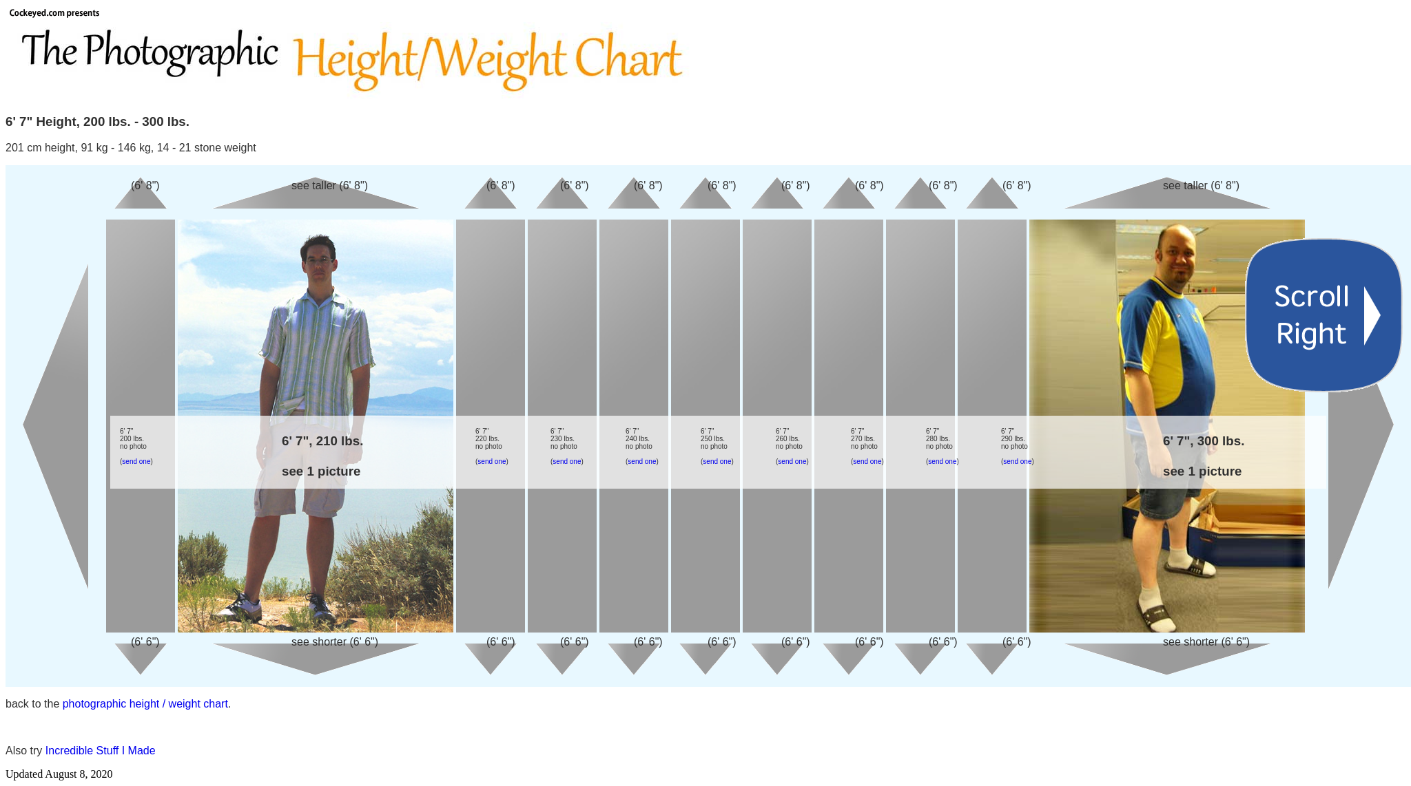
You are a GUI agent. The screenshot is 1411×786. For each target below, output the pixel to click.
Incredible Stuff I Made (100, 750)
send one (136, 461)
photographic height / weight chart (145, 704)
